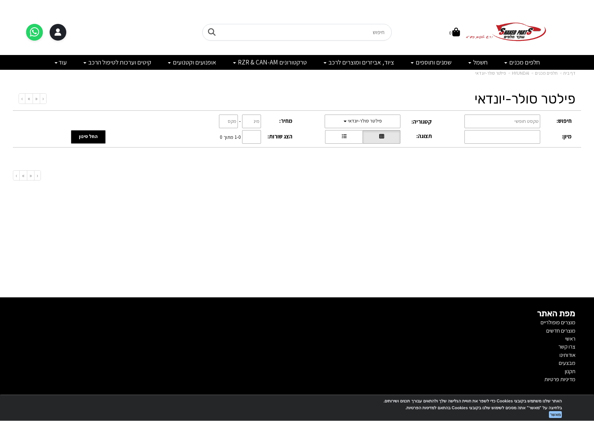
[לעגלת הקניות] (454, 33)
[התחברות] (58, 32)
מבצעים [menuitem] (567, 362)
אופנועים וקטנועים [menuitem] (192, 62)
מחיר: (285, 120)
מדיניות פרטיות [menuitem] (559, 379)
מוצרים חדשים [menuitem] (560, 330)
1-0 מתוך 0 (230, 137)
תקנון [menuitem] (570, 371)
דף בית (569, 73)
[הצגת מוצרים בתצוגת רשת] (381, 137)
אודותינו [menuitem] (567, 354)
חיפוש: (564, 120)
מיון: (567, 136)
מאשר (555, 414)
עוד (61, 62)
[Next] (29, 98)
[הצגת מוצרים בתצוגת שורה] (344, 137)
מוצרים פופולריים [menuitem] (558, 322)
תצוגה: (424, 136)
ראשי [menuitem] (570, 338)
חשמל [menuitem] (478, 62)
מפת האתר (556, 313)
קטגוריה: (421, 121)
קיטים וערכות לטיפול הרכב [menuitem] (117, 62)
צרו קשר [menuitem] (566, 346)
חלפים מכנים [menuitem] (522, 62)
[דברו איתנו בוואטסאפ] (34, 32)
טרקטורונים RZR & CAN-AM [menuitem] (270, 62)
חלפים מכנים (546, 73)
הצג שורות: (279, 136)
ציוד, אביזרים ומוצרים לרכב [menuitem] (359, 62)
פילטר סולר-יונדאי (490, 73)
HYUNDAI (520, 73)
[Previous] (36, 98)
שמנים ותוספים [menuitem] (431, 62)
